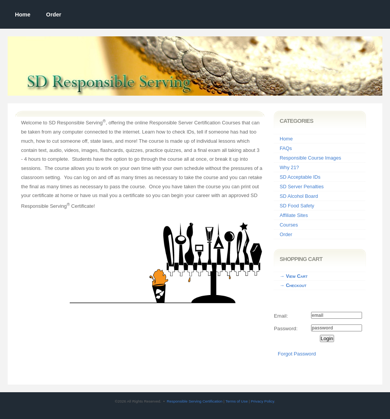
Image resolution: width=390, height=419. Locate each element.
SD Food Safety (297, 206)
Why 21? (289, 167)
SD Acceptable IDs (300, 177)
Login (327, 338)
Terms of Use (236, 401)
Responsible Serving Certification (194, 401)
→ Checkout (293, 285)
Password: (286, 328)
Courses (289, 225)
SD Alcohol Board (299, 196)
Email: (281, 316)
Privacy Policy (262, 401)
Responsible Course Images (310, 158)
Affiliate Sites (294, 215)
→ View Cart (294, 276)
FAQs (286, 148)
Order (53, 14)
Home (22, 14)
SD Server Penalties (302, 186)
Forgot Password (297, 354)
